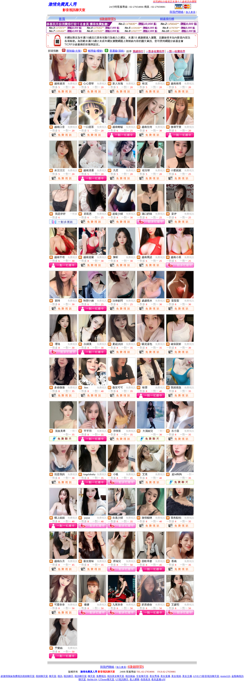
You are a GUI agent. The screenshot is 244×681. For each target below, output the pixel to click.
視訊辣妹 (130, 676)
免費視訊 (72, 83)
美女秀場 (154, 676)
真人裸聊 (134, 679)
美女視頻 (176, 676)
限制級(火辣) (74, 50)
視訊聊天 (68, 676)
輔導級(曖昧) (95, 50)
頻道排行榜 (167, 18)
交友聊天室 (142, 676)
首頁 (62, 19)
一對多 (73, 213)
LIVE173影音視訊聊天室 (206, 676)
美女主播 (187, 676)
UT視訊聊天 (121, 679)
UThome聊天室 (106, 679)
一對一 (73, 431)
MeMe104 (92, 679)
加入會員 (190, 12)
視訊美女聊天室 (115, 676)
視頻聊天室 (42, 676)
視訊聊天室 (80, 676)
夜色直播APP (158, 679)
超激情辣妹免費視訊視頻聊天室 (18, 676)
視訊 (60, 676)
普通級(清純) (117, 50)
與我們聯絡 (177, 12)
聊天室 (52, 676)
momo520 (225, 676)
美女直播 (165, 676)
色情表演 (145, 679)
